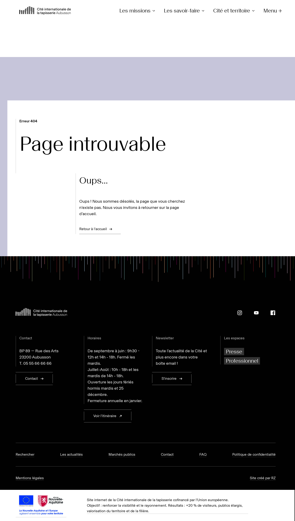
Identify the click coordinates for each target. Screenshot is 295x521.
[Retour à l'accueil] (45, 11)
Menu (273, 11)
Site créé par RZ (263, 478)
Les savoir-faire (185, 11)
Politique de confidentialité (254, 454)
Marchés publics (122, 454)
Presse (234, 351)
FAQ (202, 454)
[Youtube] (256, 313)
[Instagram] (239, 313)
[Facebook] (273, 313)
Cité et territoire (234, 11)
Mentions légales (30, 478)
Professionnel (242, 360)
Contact (167, 454)
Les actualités (71, 454)
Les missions (137, 11)
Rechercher (25, 454)
